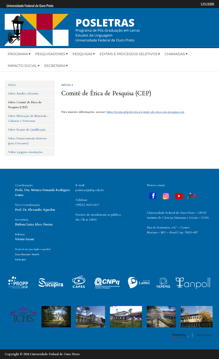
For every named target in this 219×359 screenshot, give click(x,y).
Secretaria (54, 66)
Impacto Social (22, 66)
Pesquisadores (50, 54)
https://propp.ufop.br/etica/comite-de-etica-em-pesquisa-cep (145, 112)
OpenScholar (180, 336)
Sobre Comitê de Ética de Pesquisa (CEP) (24, 104)
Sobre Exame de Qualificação (27, 130)
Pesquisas (82, 54)
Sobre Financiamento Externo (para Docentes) (27, 140)
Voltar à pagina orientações (25, 152)
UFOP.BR (207, 4)
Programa (18, 54)
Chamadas (175, 54)
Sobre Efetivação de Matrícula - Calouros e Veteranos (28, 118)
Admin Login (204, 335)
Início (12, 85)
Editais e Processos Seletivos (128, 54)
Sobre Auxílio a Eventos (23, 93)
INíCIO (66, 85)
